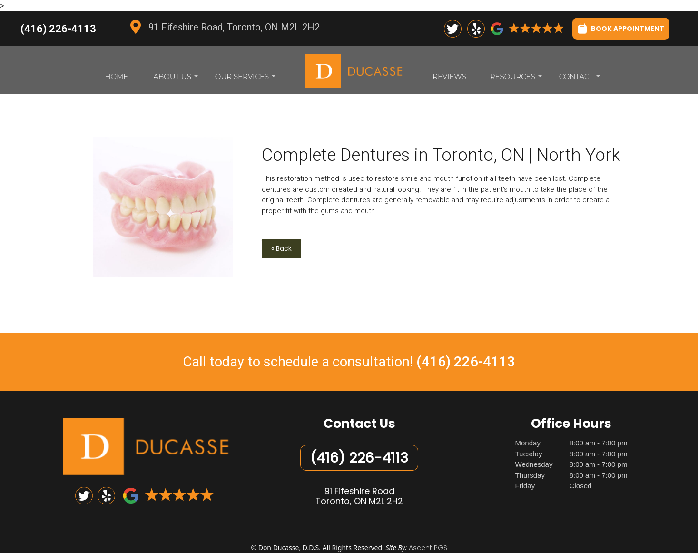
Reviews (449, 76)
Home (116, 76)
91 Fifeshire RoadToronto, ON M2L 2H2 (359, 496)
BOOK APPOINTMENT (621, 28)
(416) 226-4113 (58, 29)
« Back (281, 248)
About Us (175, 79)
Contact (579, 79)
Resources (516, 79)
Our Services (245, 79)
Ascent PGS (428, 548)
